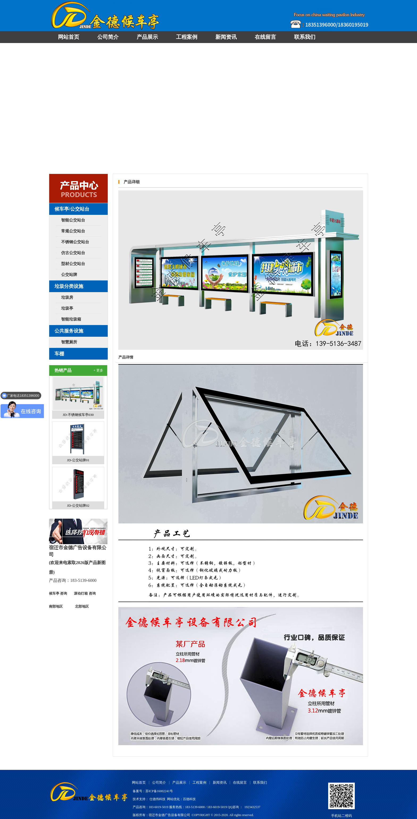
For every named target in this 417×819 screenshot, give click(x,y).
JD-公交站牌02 (78, 505)
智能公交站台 (73, 220)
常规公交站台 (73, 231)
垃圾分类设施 (69, 286)
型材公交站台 (73, 264)
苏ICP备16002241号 (159, 791)
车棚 (59, 353)
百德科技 (189, 799)
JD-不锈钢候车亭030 (78, 415)
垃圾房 (67, 297)
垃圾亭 (67, 308)
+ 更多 (98, 370)
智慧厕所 (69, 342)
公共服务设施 (69, 331)
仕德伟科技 (157, 799)
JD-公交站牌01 (78, 460)
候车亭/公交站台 (72, 209)
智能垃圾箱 (71, 319)
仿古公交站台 (73, 253)
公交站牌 (69, 274)
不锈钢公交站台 (75, 242)
